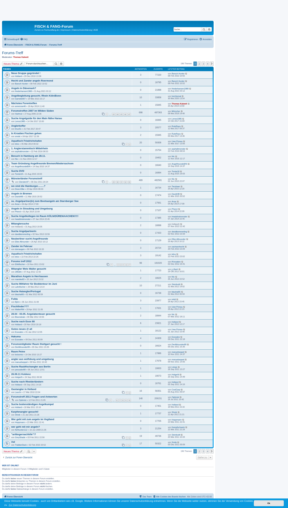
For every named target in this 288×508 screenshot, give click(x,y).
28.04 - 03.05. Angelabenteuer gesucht (33, 314)
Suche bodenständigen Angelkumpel (32, 404)
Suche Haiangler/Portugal (26, 291)
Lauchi (18, 392)
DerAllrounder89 (22, 347)
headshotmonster (23, 219)
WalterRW (19, 309)
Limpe (174, 367)
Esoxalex (19, 332)
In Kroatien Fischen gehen (26, 133)
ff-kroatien (176, 262)
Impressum (66, 30)
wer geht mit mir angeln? (25, 426)
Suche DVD (17, 171)
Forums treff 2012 (21, 261)
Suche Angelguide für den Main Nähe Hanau (36, 118)
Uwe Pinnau (177, 141)
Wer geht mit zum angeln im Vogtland (32, 419)
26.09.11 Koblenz (21, 374)
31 (121, 182)
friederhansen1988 (23, 91)
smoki (17, 136)
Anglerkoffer (18, 125)
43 (113, 114)
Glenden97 (24, 182)
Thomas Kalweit (21, 57)
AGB (95, 30)
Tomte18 (19, 174)
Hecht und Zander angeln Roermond (32, 80)
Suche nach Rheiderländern (27, 381)
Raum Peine (18, 351)
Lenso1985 (20, 121)
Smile (174, 442)
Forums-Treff (12, 53)
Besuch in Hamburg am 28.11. (28, 156)
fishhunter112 (21, 430)
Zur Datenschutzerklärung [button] (22, 505)
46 (125, 114)
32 (125, 182)
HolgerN (18, 377)
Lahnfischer (20, 287)
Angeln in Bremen (21, 193)
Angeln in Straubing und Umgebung (32, 208)
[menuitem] (24, 39)
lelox (17, 144)
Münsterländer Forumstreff (26, 178)
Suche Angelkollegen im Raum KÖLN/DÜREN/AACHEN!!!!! (44, 216)
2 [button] (199, 63)
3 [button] (203, 63)
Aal (13, 441)
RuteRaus (176, 126)
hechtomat (176, 96)
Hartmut (18, 114)
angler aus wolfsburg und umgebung (32, 359)
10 (129, 400)
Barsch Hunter (178, 73)
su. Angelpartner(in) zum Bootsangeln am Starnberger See (45, 201)
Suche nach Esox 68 (23, 321)
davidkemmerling (22, 234)
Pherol (18, 212)
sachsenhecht (178, 247)
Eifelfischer (20, 264)
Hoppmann (20, 422)
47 (129, 114)
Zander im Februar (22, 246)
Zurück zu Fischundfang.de (47, 30)
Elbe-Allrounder (22, 242)
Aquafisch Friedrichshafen (26, 140)
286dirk (18, 272)
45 (121, 114)
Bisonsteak (20, 317)
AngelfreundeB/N (22, 166)
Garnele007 (20, 99)
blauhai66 (19, 294)
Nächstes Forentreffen (24, 103)
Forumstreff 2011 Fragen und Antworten (34, 396)
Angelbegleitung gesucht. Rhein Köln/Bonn (36, 95)
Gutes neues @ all (21, 329)
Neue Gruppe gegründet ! (25, 73)
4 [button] (207, 63)
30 (117, 182)
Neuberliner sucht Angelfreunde (29, 238)
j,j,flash (175, 269)
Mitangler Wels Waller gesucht (28, 268)
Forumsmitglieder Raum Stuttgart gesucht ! (36, 344)
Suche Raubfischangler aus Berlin (31, 366)
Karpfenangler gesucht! (24, 411)
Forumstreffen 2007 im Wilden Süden (32, 110)
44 (117, 114)
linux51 (18, 129)
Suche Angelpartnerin (23, 231)
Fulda (14, 298)
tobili (174, 299)
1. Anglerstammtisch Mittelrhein (29, 148)
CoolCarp (176, 390)
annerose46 (20, 106)
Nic (16, 159)
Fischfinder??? (20, 306)
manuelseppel (178, 352)
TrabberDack (21, 445)
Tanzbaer (176, 186)
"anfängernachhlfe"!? (23, 434)
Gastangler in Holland (23, 389)
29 (113, 182)
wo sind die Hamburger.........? (28, 186)
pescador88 (20, 370)
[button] (212, 63)
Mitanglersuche (20, 223)
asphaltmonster (22, 151)
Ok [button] (268, 503)
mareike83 (19, 279)
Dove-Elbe (19, 189)
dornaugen (20, 249)
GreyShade (20, 437)
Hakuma (16, 336)
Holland (18, 76)
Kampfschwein (178, 427)
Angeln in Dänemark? (23, 88)
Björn (17, 302)
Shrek (17, 415)
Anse (17, 204)
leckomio (19, 354)
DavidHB (19, 196)
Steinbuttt (176, 284)
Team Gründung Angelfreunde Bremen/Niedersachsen (42, 163)
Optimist (22, 400)
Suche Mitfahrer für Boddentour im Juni (34, 283)
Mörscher (176, 111)
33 (129, 182)
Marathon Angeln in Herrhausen (29, 276)
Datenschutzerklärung (82, 30)
